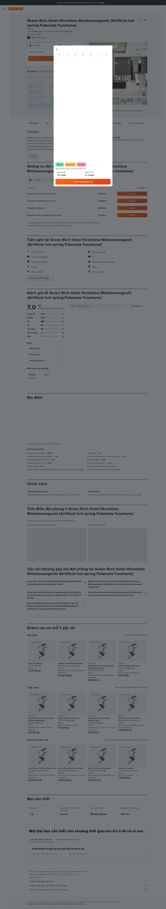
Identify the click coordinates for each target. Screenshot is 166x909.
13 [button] (62, 78)
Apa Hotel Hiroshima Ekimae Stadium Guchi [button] (99, 719)
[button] (163, 2)
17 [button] (45, 84)
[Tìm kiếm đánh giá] (100, 306)
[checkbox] (39, 376)
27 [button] (62, 90)
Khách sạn (42, 902)
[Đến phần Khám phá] (4, 32)
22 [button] (73, 84)
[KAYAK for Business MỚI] (4, 42)
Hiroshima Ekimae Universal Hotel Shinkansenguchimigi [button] (101, 667)
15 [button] (73, 78)
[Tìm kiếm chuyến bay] (4, 16)
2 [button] (79, 67)
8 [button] (73, 73)
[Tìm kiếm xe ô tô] (4, 25)
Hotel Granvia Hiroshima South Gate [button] (42, 768)
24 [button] (45, 90)
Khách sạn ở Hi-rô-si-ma (78, 854)
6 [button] (62, 73)
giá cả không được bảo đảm (70, 874)
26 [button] (56, 90)
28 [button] (68, 90)
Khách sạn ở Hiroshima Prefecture (89, 902)
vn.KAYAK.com (31, 902)
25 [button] (51, 90)
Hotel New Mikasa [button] (35, 663)
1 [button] (73, 67)
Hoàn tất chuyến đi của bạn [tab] (41, 840)
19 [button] (56, 84)
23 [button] (79, 84)
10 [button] (45, 78)
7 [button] (67, 73)
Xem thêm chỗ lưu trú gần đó (136, 635)
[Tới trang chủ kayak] (15, 8)
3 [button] (45, 73)
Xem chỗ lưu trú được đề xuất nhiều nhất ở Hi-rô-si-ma (126, 740)
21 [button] (68, 84)
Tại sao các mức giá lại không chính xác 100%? (88, 889)
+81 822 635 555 (34, 34)
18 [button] (51, 84)
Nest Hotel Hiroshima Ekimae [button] (129, 718)
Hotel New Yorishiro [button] (125, 768)
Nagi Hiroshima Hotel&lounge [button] (99, 768)
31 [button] (45, 95)
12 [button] (56, 78)
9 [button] (79, 73)
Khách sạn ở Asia (53, 902)
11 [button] (51, 78)
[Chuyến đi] (4, 49)
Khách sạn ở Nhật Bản (69, 902)
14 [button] (68, 78)
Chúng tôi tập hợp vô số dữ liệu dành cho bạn (88, 885)
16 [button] (79, 78)
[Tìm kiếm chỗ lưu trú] (4, 21)
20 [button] (62, 84)
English (101, 3)
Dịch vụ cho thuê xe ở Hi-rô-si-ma (44, 854)
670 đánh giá (40, 37)
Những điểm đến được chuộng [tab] (67, 840)
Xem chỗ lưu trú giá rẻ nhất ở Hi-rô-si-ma (131, 687)
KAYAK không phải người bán (88, 881)
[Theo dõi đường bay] (4, 37)
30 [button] (79, 90)
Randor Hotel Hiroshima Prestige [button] (70, 768)
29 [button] (73, 90)
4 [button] (50, 73)
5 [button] (56, 73)
